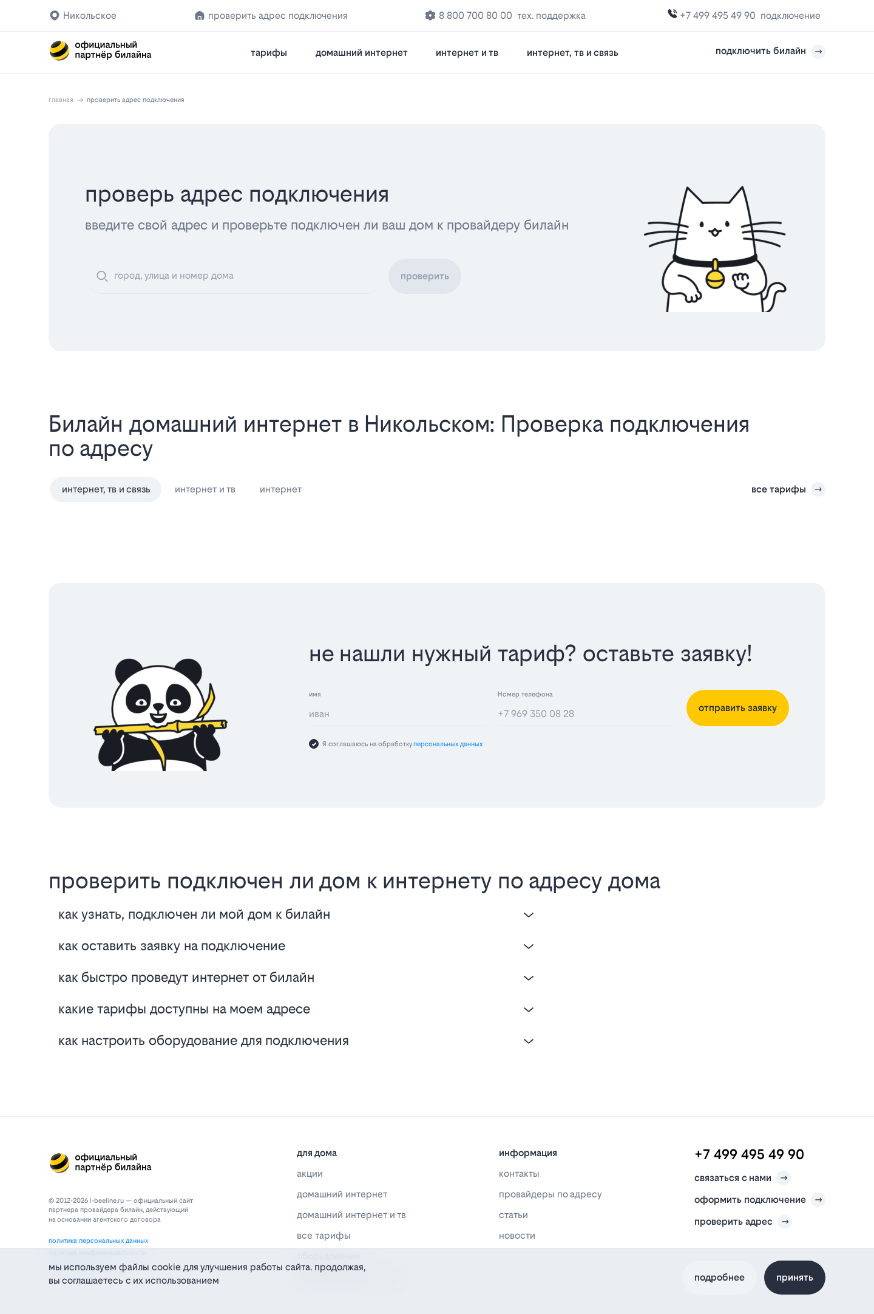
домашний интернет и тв (351, 1214)
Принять (794, 1277)
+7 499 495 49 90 (718, 15)
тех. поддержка (551, 15)
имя (315, 694)
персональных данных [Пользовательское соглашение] (448, 744)
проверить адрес (743, 1221)
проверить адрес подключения (278, 15)
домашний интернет (362, 52)
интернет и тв (467, 52)
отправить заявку (738, 707)
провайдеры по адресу (550, 1194)
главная (61, 100)
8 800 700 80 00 (475, 15)
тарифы (269, 52)
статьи (513, 1214)
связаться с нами (742, 1178)
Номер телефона (525, 694)
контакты (519, 1173)
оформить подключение (759, 1200)
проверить (425, 276)
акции (310, 1173)
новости (517, 1235)
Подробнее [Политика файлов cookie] (719, 1277)
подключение (791, 15)
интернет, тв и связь (572, 52)
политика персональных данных (98, 1241)
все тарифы (788, 489)
